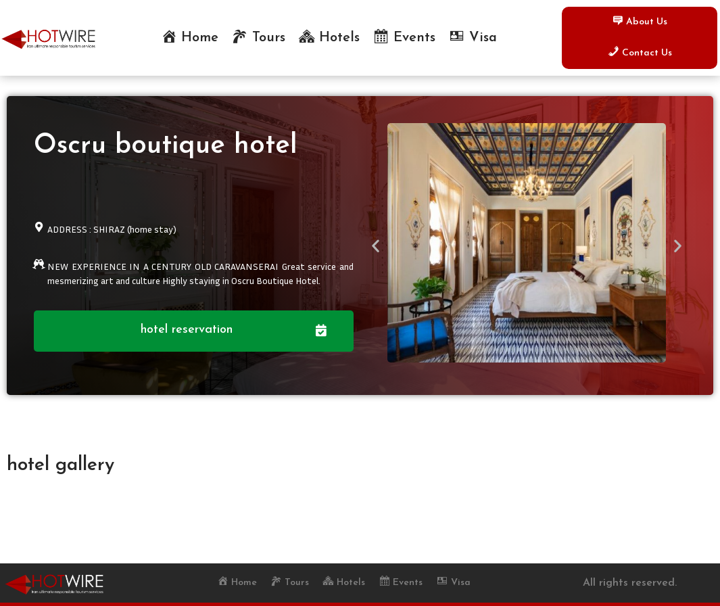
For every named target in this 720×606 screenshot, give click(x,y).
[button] (375, 245)
